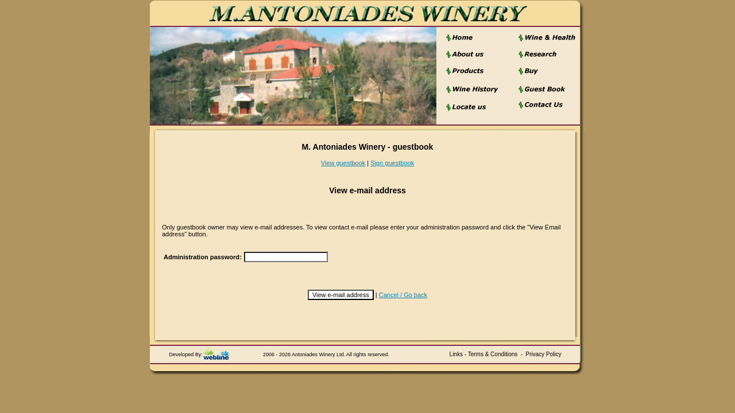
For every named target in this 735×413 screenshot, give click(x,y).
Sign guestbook (392, 162)
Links (456, 354)
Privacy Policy (543, 354)
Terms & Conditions (493, 354)
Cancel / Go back (403, 294)
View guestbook (343, 162)
